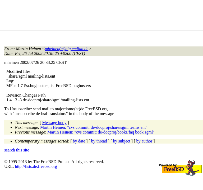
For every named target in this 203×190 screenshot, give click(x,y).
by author (144, 141)
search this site (16, 150)
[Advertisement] (100, 16)
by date (79, 141)
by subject (121, 141)
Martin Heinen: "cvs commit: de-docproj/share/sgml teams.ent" (93, 127)
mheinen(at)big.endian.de (66, 48)
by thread (99, 141)
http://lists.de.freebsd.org (36, 166)
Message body (54, 122)
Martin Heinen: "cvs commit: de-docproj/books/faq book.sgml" (101, 132)
